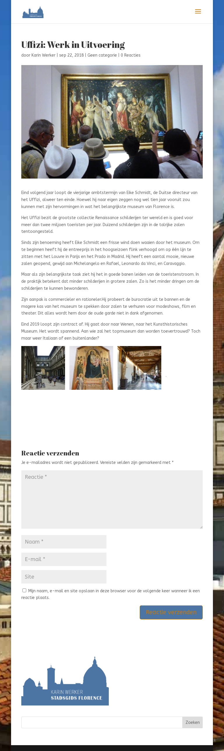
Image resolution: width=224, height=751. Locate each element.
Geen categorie (102, 55)
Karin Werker (43, 55)
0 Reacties (131, 55)
